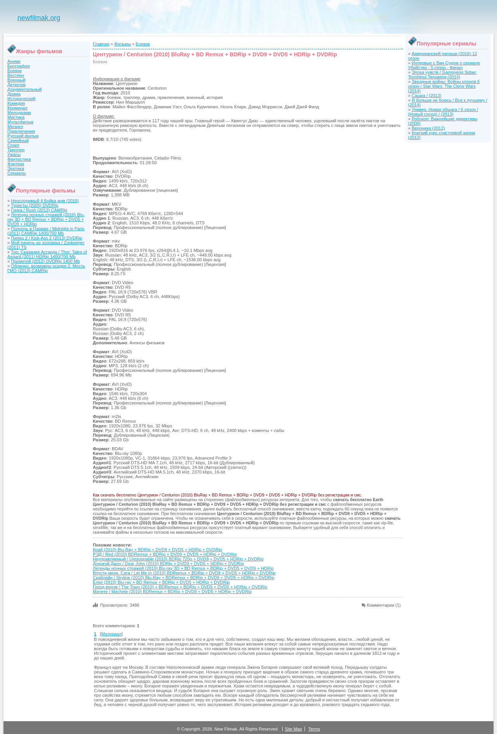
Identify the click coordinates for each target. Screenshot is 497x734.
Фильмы (122, 44)
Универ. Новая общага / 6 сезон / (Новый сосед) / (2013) (443, 111)
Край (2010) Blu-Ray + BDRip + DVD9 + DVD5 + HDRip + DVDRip (157, 549)
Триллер (15, 149)
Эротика (15, 168)
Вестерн (15, 75)
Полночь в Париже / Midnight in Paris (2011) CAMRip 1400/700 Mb (45, 231)
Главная (101, 44)
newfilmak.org (38, 18)
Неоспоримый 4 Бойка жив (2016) (45, 200)
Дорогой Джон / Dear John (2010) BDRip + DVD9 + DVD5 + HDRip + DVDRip (168, 563)
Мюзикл (15, 126)
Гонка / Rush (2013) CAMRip (39, 210)
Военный (16, 80)
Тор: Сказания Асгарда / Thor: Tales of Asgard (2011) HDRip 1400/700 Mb (47, 254)
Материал (111, 634)
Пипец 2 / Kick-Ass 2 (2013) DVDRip (46, 238)
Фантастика (19, 159)
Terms (314, 729)
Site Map (293, 729)
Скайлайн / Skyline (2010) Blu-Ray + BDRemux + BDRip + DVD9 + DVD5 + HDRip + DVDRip (183, 577)
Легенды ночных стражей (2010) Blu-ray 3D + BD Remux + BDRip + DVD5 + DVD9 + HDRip (46, 219)
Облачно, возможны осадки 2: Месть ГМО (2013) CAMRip (46, 268)
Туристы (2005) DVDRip (34, 205)
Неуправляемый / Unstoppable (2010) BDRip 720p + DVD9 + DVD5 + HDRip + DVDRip (178, 559)
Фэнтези (15, 163)
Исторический (21, 98)
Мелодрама (19, 112)
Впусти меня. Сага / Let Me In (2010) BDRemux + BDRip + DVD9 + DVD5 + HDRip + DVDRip (184, 573)
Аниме (14, 61)
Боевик (14, 70)
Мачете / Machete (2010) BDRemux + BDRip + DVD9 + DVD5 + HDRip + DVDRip (172, 591)
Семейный (18, 140)
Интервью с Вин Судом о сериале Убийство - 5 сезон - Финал (444, 65)
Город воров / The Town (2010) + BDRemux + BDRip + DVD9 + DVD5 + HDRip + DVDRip (180, 587)
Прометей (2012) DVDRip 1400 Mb (45, 261)
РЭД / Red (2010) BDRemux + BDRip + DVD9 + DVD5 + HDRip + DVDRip (165, 554)
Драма (14, 94)
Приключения (21, 131)
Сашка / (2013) (426, 95)
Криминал (17, 108)
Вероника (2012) (428, 128)
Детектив (16, 84)
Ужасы (14, 154)
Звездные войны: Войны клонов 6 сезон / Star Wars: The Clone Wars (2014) (444, 86)
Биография (18, 66)
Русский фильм (22, 136)
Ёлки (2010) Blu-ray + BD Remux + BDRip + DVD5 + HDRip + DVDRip (161, 582)
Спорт (13, 145)
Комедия (16, 103)
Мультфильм (20, 122)
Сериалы (16, 173)
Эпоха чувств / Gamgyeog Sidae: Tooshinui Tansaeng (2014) (442, 74)
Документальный (24, 89)
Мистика (15, 117)
